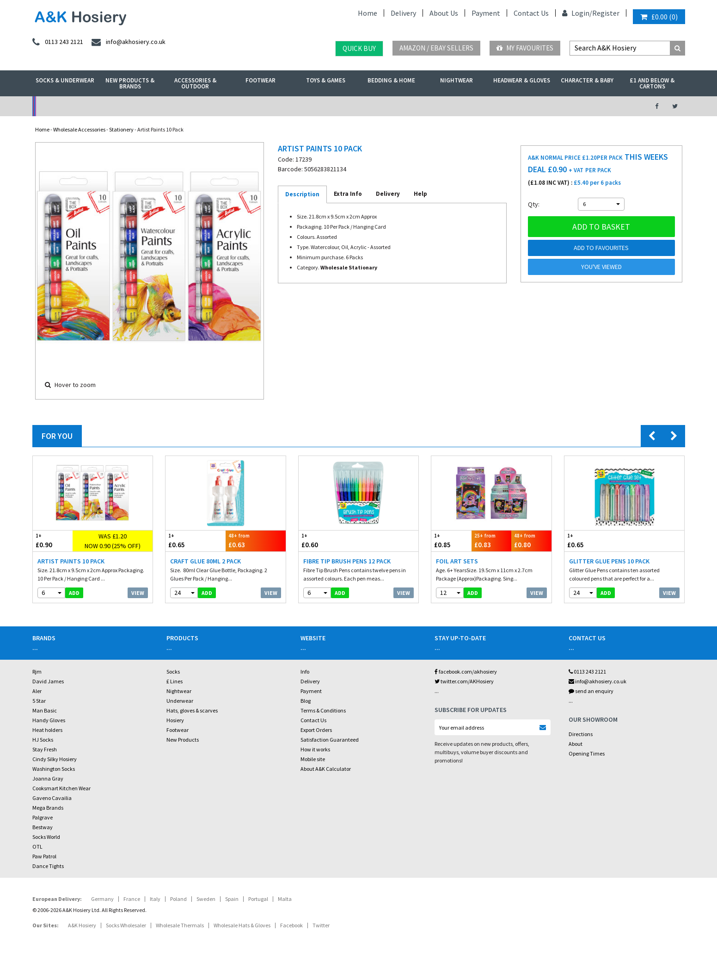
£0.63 (255, 540)
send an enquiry (591, 690)
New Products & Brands (129, 83)
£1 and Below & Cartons (652, 83)
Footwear (260, 80)
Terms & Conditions (323, 710)
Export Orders (316, 729)
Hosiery (175, 720)
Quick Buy (359, 48)
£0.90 (53, 540)
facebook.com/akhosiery (466, 671)
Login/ (577, 13)
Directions (581, 734)
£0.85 (451, 540)
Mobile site (312, 759)
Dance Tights (48, 865)
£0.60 (328, 540)
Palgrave (42, 817)
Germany (102, 898)
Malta (285, 898)
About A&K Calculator (325, 768)
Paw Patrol (44, 856)
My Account (257, 106)
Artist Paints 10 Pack (70, 561)
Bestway (42, 827)
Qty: (533, 204)
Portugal (258, 898)
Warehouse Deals (407, 106)
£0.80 (531, 540)
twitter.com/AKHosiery (464, 681)
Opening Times (587, 753)
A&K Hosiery (82, 925)
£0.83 (491, 540)
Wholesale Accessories (79, 129)
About (575, 743)
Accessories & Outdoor (195, 83)
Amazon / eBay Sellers (436, 48)
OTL (37, 846)
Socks (173, 671)
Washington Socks (53, 768)
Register (605, 13)
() (659, 16)
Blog (305, 700)
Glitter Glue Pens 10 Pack (609, 561)
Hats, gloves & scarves (192, 710)
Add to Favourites (601, 248)
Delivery (403, 13)
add (74, 592)
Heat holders (47, 729)
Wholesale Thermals (180, 925)
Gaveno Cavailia (52, 797)
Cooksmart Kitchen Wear (61, 788)
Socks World (46, 836)
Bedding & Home (391, 80)
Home (367, 13)
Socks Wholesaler (126, 925)
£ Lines (174, 681)
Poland (178, 898)
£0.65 (195, 540)
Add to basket (601, 226)
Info (304, 671)
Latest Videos (557, 106)
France (131, 898)
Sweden (205, 898)
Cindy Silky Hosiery (54, 759)
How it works (315, 749)
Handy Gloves (48, 720)
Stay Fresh (44, 749)
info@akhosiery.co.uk (597, 681)
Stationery (121, 129)
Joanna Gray (47, 778)
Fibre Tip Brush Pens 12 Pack (347, 561)
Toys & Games (325, 80)
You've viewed (601, 266)
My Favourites (524, 48)
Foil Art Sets (457, 561)
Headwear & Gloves (521, 80)
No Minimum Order (107, 106)
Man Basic (44, 710)
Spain (232, 898)
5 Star (39, 700)
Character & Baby (587, 80)
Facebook (291, 925)
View (137, 592)
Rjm (37, 671)
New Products (182, 739)
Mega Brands (47, 807)
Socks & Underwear (65, 80)
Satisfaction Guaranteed (329, 739)
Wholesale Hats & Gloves (242, 925)
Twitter (321, 925)
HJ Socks (42, 739)
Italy (155, 898)
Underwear (179, 700)
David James (48, 681)
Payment (486, 13)
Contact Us (531, 13)
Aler (37, 690)
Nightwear (456, 80)
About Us (443, 13)
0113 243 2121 (587, 671)
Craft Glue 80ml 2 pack (205, 561)
